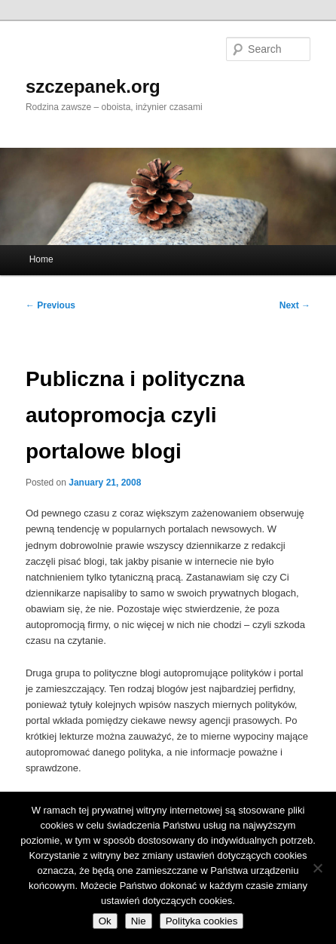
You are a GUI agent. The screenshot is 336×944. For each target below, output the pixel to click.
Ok (105, 921)
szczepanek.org (93, 86)
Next (294, 305)
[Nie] (317, 867)
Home (41, 259)
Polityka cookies (202, 921)
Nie (138, 921)
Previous (50, 305)
